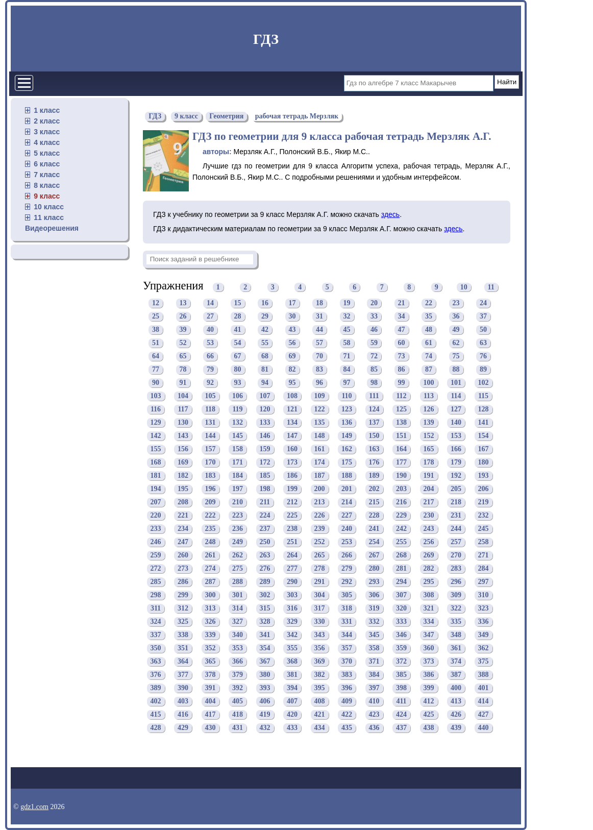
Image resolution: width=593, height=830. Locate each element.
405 (237, 701)
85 (374, 369)
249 (237, 542)
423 (374, 714)
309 (456, 595)
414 (483, 701)
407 (292, 701)
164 (401, 449)
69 (292, 356)
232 (483, 515)
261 (210, 555)
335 (456, 621)
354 (265, 648)
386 (429, 674)
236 (237, 528)
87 (428, 369)
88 (456, 369)
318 (346, 608)
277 (292, 568)
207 (156, 502)
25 (155, 316)
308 (429, 595)
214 (346, 502)
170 (210, 462)
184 (237, 475)
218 (456, 502)
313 (210, 608)
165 (429, 449)
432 (265, 727)
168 (156, 462)
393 (265, 688)
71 (347, 356)
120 (265, 409)
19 (347, 303)
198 (265, 489)
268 (401, 555)
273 (183, 568)
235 (210, 528)
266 (346, 555)
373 (429, 661)
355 (292, 648)
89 (483, 369)
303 (292, 595)
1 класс (47, 110)
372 (401, 661)
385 (401, 674)
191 (429, 475)
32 (347, 316)
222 (210, 515)
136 (346, 422)
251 (292, 542)
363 (156, 661)
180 (483, 462)
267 (374, 555)
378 (210, 674)
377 (183, 674)
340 (237, 635)
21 (401, 303)
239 (319, 528)
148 (319, 436)
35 (428, 316)
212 (292, 502)
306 (374, 595)
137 (374, 422)
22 (428, 303)
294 (401, 581)
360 (429, 648)
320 (401, 608)
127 (456, 409)
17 (292, 303)
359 (401, 648)
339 (210, 635)
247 (183, 542)
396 (346, 688)
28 (237, 316)
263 (265, 555)
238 (292, 528)
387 (456, 674)
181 (156, 475)
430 (210, 727)
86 (401, 369)
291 (319, 581)
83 (319, 369)
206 (483, 489)
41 (237, 329)
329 (292, 621)
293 (374, 581)
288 (237, 581)
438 (429, 727)
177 (401, 462)
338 (183, 635)
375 (483, 661)
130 (183, 422)
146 (265, 436)
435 (346, 727)
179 (456, 462)
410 (374, 701)
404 (210, 701)
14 (210, 303)
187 (319, 475)
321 (429, 608)
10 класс (49, 207)
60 (401, 343)
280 (374, 568)
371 (374, 661)
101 (456, 382)
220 (156, 515)
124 (374, 409)
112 (401, 396)
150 (374, 436)
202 (374, 489)
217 (429, 502)
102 (483, 382)
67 (237, 356)
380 (265, 674)
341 (265, 635)
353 (237, 648)
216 (401, 502)
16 (264, 303)
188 (346, 475)
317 (319, 608)
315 (265, 608)
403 (183, 701)
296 (456, 581)
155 (156, 449)
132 (237, 422)
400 (456, 688)
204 (429, 489)
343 (319, 635)
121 (292, 409)
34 (401, 316)
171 (237, 462)
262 (237, 555)
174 (319, 462)
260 (183, 555)
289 (265, 581)
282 (429, 568)
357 (346, 648)
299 (183, 595)
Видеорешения (52, 228)
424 (401, 714)
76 (483, 356)
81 (264, 369)
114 (456, 396)
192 (456, 475)
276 (265, 568)
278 (319, 568)
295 (429, 581)
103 (156, 396)
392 (237, 688)
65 (183, 356)
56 (292, 343)
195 (183, 489)
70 (319, 356)
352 (210, 648)
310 (483, 595)
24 (483, 303)
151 (401, 436)
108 (292, 396)
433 (292, 727)
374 (456, 661)
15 (237, 303)
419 (265, 714)
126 (429, 409)
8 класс (47, 185)
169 (183, 462)
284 (483, 568)
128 (483, 409)
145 (237, 436)
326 (210, 621)
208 (183, 502)
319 (374, 608)
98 (374, 382)
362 (483, 648)
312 (183, 608)
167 (483, 449)
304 (319, 595)
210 (237, 502)
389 (156, 688)
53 (210, 343)
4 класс (47, 142)
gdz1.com (34, 807)
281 (401, 568)
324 (156, 621)
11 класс (49, 217)
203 (401, 489)
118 (210, 409)
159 (265, 449)
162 (346, 449)
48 (428, 329)
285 (156, 581)
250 (265, 542)
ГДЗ (266, 39)
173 (292, 462)
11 (491, 287)
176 (374, 462)
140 (456, 422)
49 (456, 329)
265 (319, 555)
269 (429, 555)
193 (483, 475)
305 (346, 595)
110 (346, 396)
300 (210, 595)
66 (210, 356)
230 (429, 515)
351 (183, 648)
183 (210, 475)
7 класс (47, 174)
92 (210, 382)
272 (156, 568)
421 (319, 714)
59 (374, 343)
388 (483, 674)
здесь (390, 214)
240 (346, 528)
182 (183, 475)
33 (374, 316)
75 (456, 356)
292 (346, 581)
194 (156, 489)
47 (401, 329)
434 (319, 727)
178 (429, 462)
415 (156, 714)
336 (483, 621)
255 (401, 542)
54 (237, 343)
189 (374, 475)
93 (237, 382)
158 (237, 449)
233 (156, 528)
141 (483, 422)
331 (346, 621)
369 (319, 661)
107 (265, 396)
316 (292, 608)
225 (292, 515)
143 (183, 436)
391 (210, 688)
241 (374, 528)
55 (264, 343)
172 (265, 462)
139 (429, 422)
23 (456, 303)
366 (237, 661)
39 (183, 329)
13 (183, 303)
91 (183, 382)
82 (292, 369)
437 (401, 727)
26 (183, 316)
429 (183, 727)
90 (155, 382)
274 (210, 568)
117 (183, 409)
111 (374, 396)
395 (319, 688)
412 (429, 701)
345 (374, 635)
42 (264, 329)
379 (237, 674)
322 (456, 608)
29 (264, 316)
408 (319, 701)
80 (237, 369)
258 (483, 542)
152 (429, 436)
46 (374, 329)
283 (456, 568)
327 (237, 621)
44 (319, 329)
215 (374, 502)
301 (237, 595)
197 (237, 489)
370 (346, 661)
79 (210, 369)
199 (292, 489)
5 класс (47, 153)
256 (429, 542)
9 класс (47, 196)
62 (456, 343)
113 (429, 396)
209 (210, 502)
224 (265, 515)
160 (292, 449)
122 (319, 409)
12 (155, 303)
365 (210, 661)
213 (319, 502)
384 (374, 674)
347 (429, 635)
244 (456, 528)
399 (429, 688)
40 (210, 329)
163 (374, 449)
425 (429, 714)
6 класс (47, 164)
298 (156, 595)
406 (265, 701)
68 (264, 356)
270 (456, 555)
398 (401, 688)
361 (456, 648)
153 (456, 436)
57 (319, 343)
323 (483, 608)
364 (183, 661)
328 (265, 621)
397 (374, 688)
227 (346, 515)
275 (237, 568)
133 (265, 422)
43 (292, 329)
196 (210, 489)
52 (183, 343)
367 (265, 661)
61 (428, 343)
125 (401, 409)
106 (237, 396)
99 (401, 382)
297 (483, 581)
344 (346, 635)
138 (401, 422)
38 (155, 329)
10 (463, 287)
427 (483, 714)
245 (483, 528)
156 (183, 449)
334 (429, 621)
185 (265, 475)
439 (456, 727)
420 (292, 714)
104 (183, 396)
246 (156, 542)
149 (346, 436)
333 (401, 621)
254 (374, 542)
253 (346, 542)
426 (456, 714)
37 (483, 316)
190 (401, 475)
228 (374, 515)
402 (156, 701)
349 (483, 635)
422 (346, 714)
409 (346, 701)
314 (237, 608)
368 (292, 661)
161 (319, 449)
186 (292, 475)
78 (183, 369)
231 (456, 515)
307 (401, 595)
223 (237, 515)
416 (183, 714)
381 (292, 674)
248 (210, 542)
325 (183, 621)
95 (292, 382)
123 (346, 409)
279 (346, 568)
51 (155, 343)
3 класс (47, 132)
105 (210, 396)
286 (183, 581)
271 (483, 555)
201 (346, 489)
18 (319, 303)
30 (292, 316)
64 (155, 356)
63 (483, 343)
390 (183, 688)
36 (456, 316)
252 (319, 542)
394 (292, 688)
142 (156, 436)
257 (456, 542)
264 (292, 555)
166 (456, 449)
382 (319, 674)
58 (347, 343)
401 (483, 688)
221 (183, 515)
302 (265, 595)
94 (264, 382)
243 (429, 528)
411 (401, 701)
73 (401, 356)
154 (483, 436)
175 (346, 462)
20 (374, 303)
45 (347, 329)
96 (319, 382)
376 (156, 674)
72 (374, 356)
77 (155, 369)
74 (428, 356)
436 (374, 727)
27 (210, 316)
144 (210, 436)
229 (401, 515)
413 (456, 701)
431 (237, 727)
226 (319, 515)
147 (292, 436)
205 (456, 489)
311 (156, 608)
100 (429, 382)
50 (483, 329)
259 (156, 555)
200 (319, 489)
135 (319, 422)
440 (483, 727)
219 (483, 502)
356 (319, 648)
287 (210, 581)
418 (237, 714)
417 (210, 714)
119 (237, 409)
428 (156, 727)
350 (156, 648)
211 (265, 502)
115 (483, 396)
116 (156, 409)
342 (292, 635)
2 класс (47, 121)
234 (183, 528)
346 (401, 635)
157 (210, 449)
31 (319, 316)
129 (156, 422)
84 (347, 369)
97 (347, 382)
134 (292, 422)
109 (319, 396)
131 (210, 422)
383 (346, 674)
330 (319, 621)
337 (156, 635)
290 (292, 581)
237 (265, 528)
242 (401, 528)
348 (456, 635)
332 (374, 621)
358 (374, 648)
